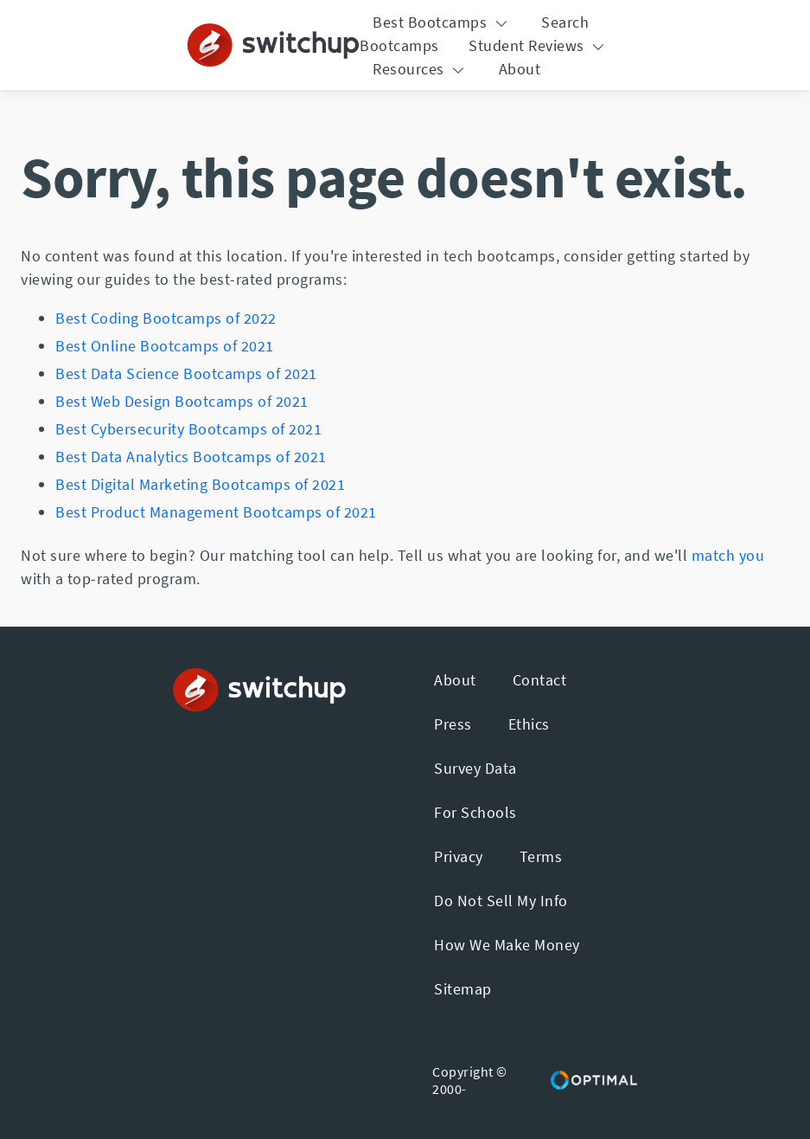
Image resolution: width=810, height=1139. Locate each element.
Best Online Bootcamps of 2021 (164, 346)
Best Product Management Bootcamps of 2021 (216, 512)
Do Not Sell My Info (501, 901)
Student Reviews (539, 45)
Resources (421, 69)
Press (453, 724)
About (520, 69)
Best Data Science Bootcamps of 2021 (186, 373)
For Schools (475, 812)
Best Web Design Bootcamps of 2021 (182, 401)
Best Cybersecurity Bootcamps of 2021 (188, 429)
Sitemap (463, 989)
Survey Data (475, 768)
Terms (541, 856)
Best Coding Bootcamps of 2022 (166, 318)
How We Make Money (507, 945)
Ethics (529, 724)
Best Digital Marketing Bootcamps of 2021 (200, 484)
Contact (540, 680)
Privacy (458, 856)
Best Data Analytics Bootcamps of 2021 (191, 457)
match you (728, 555)
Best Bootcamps (442, 22)
